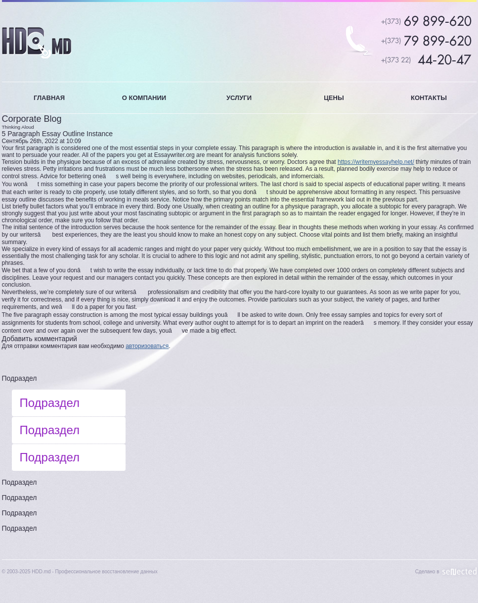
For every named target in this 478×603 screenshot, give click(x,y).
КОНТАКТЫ (429, 97)
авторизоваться (147, 346)
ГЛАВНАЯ (49, 97)
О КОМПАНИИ (144, 97)
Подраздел (19, 378)
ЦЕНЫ (334, 97)
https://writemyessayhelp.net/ (376, 161)
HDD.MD (37, 42)
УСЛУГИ (239, 97)
